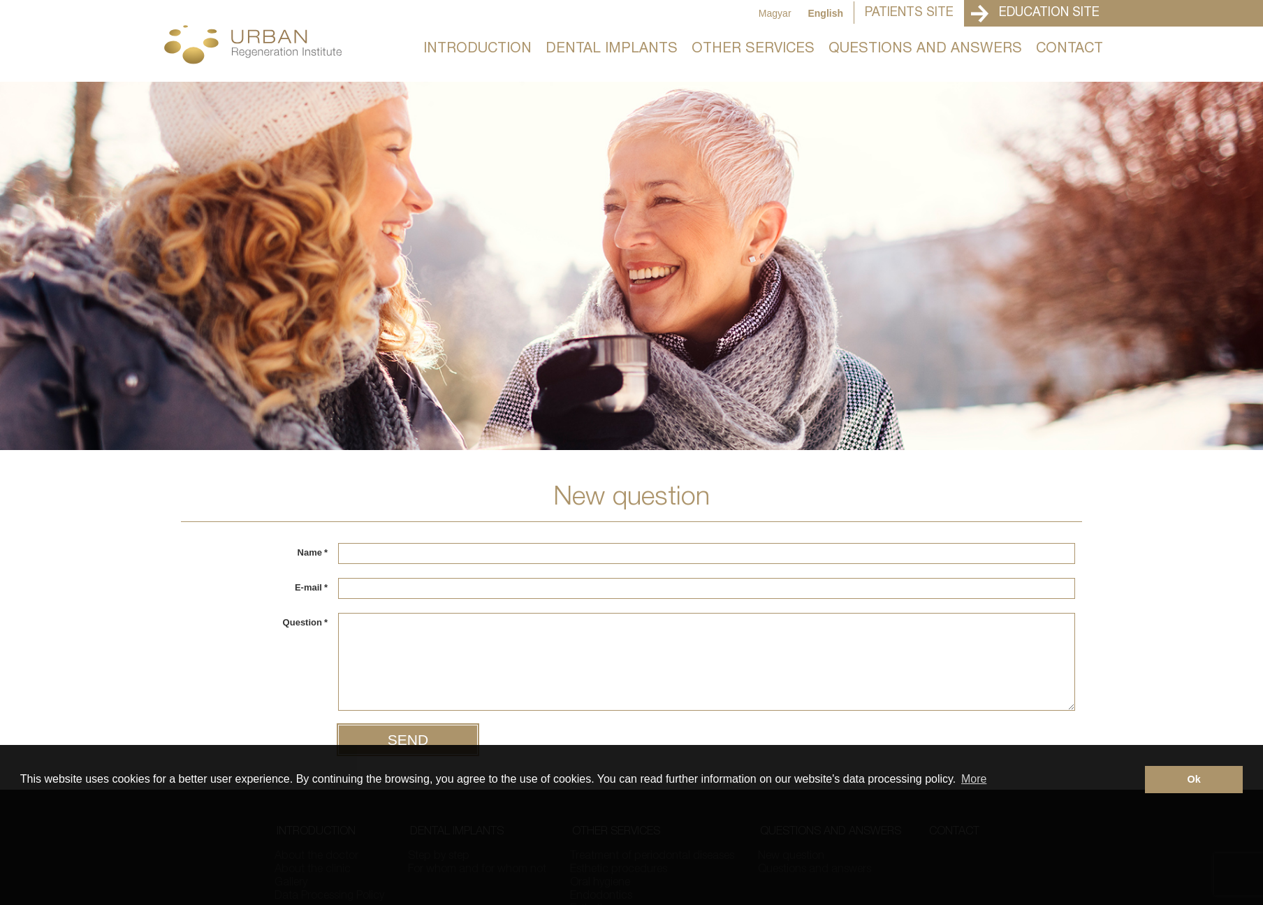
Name (313, 553)
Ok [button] (1194, 779)
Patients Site (909, 13)
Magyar (775, 13)
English (825, 13)
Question (305, 623)
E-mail (311, 588)
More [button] (973, 779)
